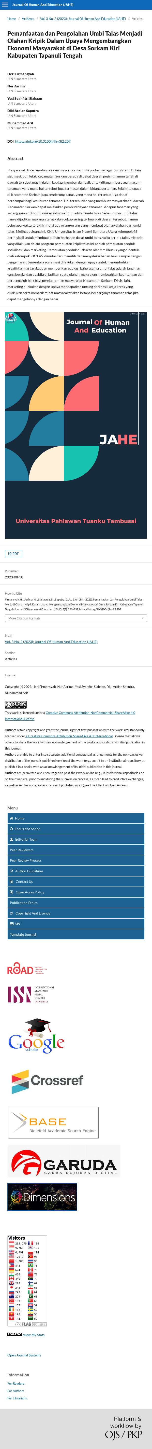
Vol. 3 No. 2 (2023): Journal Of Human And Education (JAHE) (83, 19)
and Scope (25, 829)
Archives (28, 19)
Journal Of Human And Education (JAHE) (42, 5)
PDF (15, 554)
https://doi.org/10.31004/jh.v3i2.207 (43, 141)
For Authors (15, 1391)
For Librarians (17, 1398)
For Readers (15, 1383)
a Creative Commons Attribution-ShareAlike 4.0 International (69, 736)
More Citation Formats (24, 618)
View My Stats (34, 1335)
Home (11, 19)
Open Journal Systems (24, 1355)
